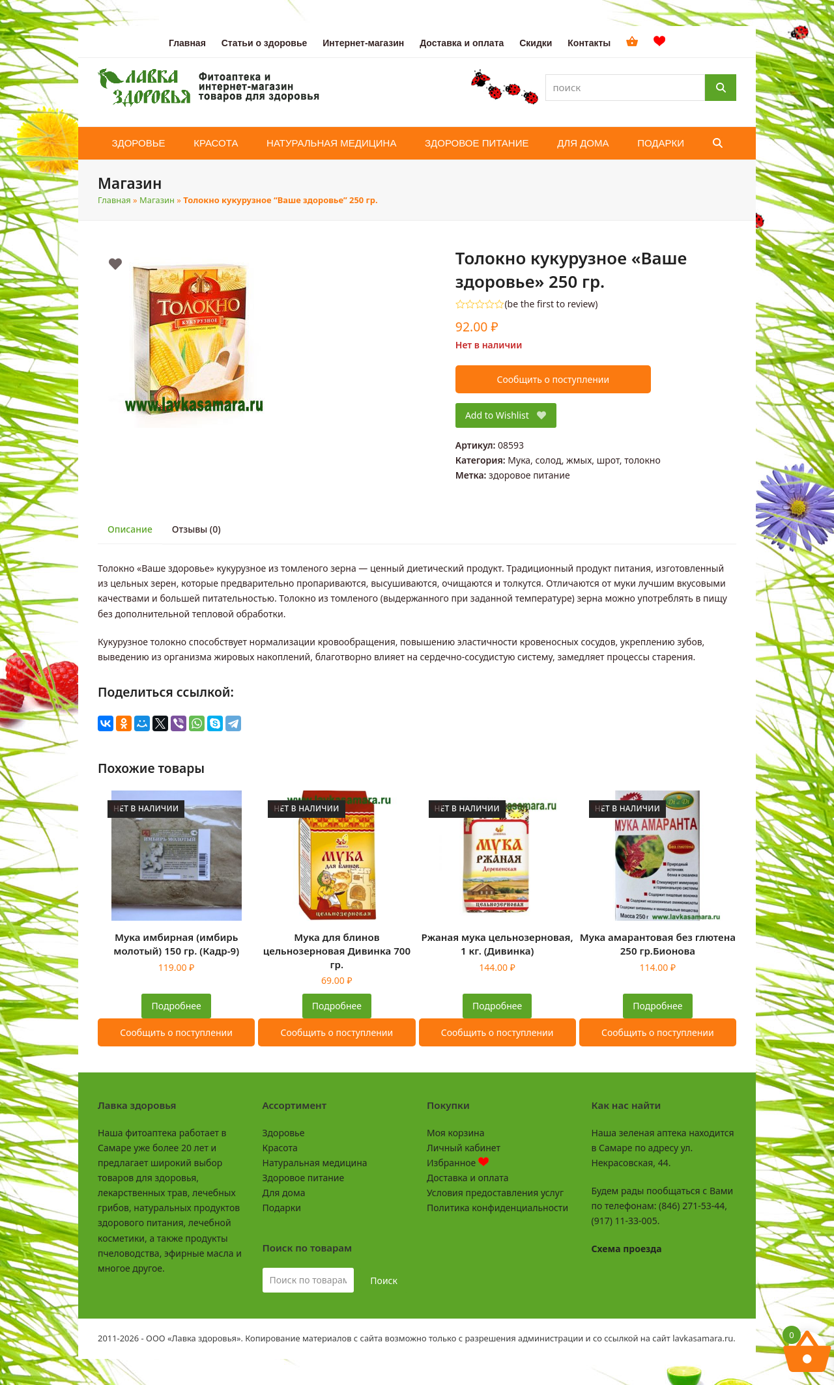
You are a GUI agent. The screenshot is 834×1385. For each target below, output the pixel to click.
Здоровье (284, 1132)
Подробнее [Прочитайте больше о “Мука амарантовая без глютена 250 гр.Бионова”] (657, 1006)
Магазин (157, 200)
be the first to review (552, 304)
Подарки (282, 1207)
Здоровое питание (304, 1177)
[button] (718, 143)
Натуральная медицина (315, 1162)
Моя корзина (455, 1132)
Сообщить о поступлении (552, 379)
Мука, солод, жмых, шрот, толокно (584, 460)
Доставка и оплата (467, 1177)
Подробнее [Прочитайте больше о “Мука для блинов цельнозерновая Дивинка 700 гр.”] (337, 1006)
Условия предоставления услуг (495, 1192)
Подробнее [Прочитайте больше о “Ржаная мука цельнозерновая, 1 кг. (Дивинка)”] (497, 1006)
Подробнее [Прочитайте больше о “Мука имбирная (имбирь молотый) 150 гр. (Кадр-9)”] (176, 1006)
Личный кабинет (463, 1147)
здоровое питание (529, 475)
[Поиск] (720, 87)
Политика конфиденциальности (497, 1207)
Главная (114, 200)
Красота (280, 1147)
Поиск (383, 1280)
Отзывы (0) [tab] (196, 529)
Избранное (458, 1162)
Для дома (284, 1192)
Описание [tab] (130, 529)
